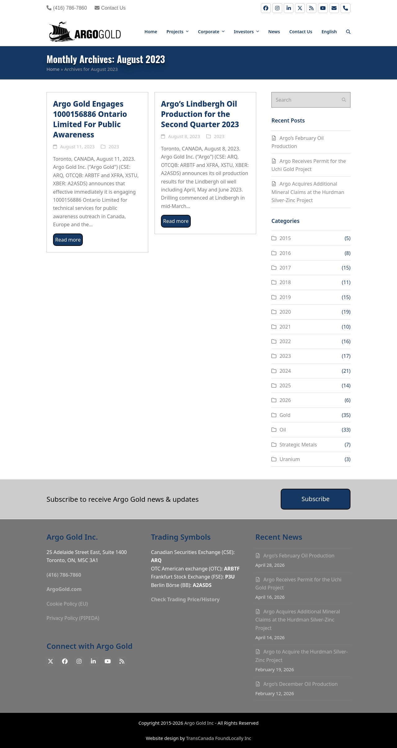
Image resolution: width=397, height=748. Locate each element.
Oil (282, 429)
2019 (285, 297)
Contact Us (110, 8)
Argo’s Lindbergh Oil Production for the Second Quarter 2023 (200, 114)
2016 (285, 253)
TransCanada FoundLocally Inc (218, 738)
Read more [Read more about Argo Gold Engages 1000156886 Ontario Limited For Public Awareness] (68, 239)
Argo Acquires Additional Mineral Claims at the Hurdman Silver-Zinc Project (307, 192)
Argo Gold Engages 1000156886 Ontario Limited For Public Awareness (90, 119)
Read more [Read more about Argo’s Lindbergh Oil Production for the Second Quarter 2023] (176, 221)
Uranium (289, 459)
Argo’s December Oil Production (300, 684)
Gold (284, 415)
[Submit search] (344, 100)
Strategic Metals (298, 444)
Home (53, 69)
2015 (285, 238)
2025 (285, 385)
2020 (285, 311)
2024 (285, 370)
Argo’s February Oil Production (298, 555)
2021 (285, 326)
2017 (285, 267)
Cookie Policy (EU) (67, 603)
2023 (114, 146)
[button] (348, 31)
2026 (285, 400)
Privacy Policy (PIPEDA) (73, 618)
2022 (285, 341)
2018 (285, 282)
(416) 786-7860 (67, 8)
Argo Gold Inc (199, 723)
